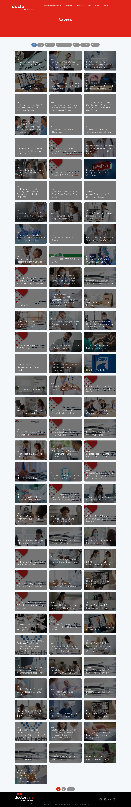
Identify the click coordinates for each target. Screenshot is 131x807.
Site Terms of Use (74, 804)
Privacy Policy (84, 804)
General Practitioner (63, 45)
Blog (40, 45)
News (76, 45)
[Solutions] (69, 5)
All (34, 45)
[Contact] (105, 5)
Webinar (95, 45)
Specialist (85, 45)
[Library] (97, 5)
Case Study (49, 45)
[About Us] (80, 5)
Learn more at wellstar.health (24, 804)
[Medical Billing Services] (52, 5)
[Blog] (89, 5)
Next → (71, 789)
